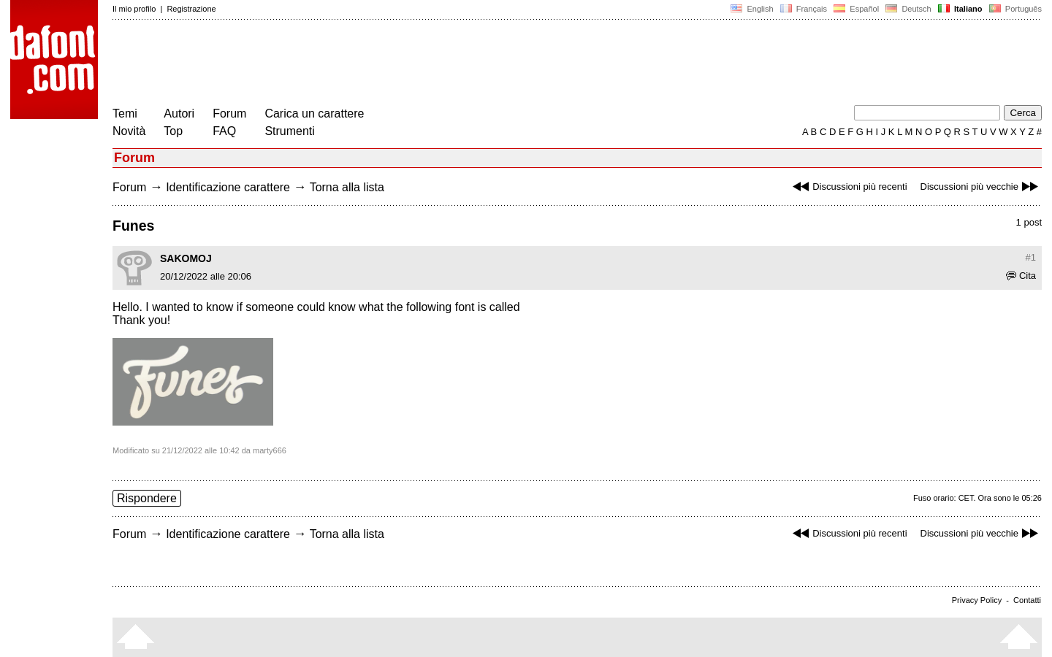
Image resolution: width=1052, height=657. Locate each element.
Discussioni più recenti (848, 186)
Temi (125, 113)
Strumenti (289, 131)
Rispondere (147, 498)
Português (1014, 8)
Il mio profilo (134, 8)
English (751, 8)
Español (856, 8)
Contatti (1027, 600)
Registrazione (191, 8)
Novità (129, 131)
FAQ (224, 131)
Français (803, 8)
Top (173, 131)
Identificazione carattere (228, 187)
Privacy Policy (977, 600)
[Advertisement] (378, 64)
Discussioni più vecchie (981, 186)
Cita (1021, 275)
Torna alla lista (347, 187)
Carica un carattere (314, 113)
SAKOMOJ (186, 258)
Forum (229, 113)
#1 (1031, 257)
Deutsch (908, 8)
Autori (179, 113)
